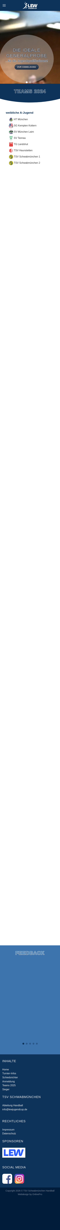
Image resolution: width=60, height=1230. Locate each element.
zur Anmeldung (24, 67)
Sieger (5, 1089)
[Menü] (4, 5)
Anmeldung (8, 1081)
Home (5, 1069)
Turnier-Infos (9, 1073)
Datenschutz (9, 1133)
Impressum (8, 1129)
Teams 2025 (9, 1085)
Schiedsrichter (10, 1077)
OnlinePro (37, 1194)
